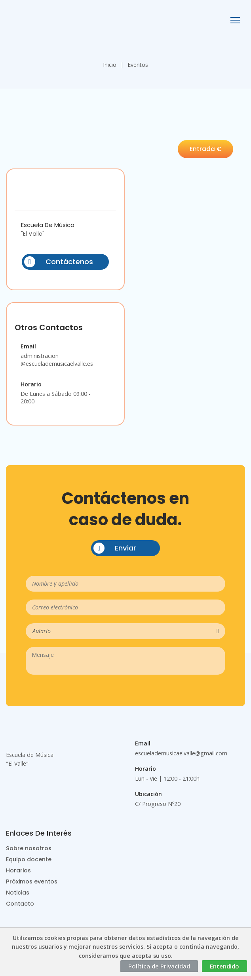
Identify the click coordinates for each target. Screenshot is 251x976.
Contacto (20, 904)
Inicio (109, 64)
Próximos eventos (31, 881)
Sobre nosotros (28, 848)
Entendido (224, 966)
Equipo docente (28, 859)
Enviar (114, 548)
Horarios (18, 870)
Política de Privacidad (159, 966)
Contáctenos (58, 261)
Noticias (17, 893)
